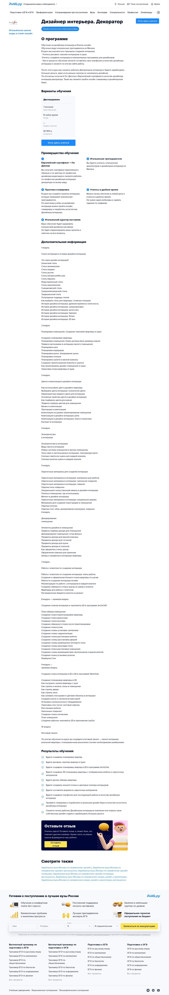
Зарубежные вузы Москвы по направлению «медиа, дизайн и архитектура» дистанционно (83, 880)
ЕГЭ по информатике (97, 965)
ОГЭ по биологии (135, 961)
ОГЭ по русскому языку (138, 948)
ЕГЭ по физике (95, 969)
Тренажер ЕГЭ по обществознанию (17, 962)
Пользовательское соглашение (74, 990)
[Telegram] (153, 990)
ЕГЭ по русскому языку (99, 948)
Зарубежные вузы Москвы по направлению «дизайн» (66, 867)
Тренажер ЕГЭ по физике (21, 975)
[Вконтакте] (148, 990)
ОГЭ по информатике (137, 965)
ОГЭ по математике (136, 953)
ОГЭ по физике (134, 969)
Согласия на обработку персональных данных (93, 935)
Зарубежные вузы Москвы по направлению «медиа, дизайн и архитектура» (91, 877)
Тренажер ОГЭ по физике (60, 975)
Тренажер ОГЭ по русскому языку (64, 952)
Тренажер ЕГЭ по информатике (24, 971)
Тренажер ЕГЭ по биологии (22, 967)
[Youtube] (158, 990)
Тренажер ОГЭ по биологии (61, 967)
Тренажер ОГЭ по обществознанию (56, 962)
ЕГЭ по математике (97, 953)
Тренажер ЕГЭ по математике (23, 956)
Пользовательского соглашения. (139, 935)
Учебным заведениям (19, 990)
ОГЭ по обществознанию (139, 957)
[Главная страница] (15, 4)
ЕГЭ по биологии (96, 961)
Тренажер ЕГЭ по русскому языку (25, 952)
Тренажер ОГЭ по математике (62, 956)
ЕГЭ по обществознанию (99, 957)
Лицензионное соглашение (44, 990)
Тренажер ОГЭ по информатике (63, 971)
